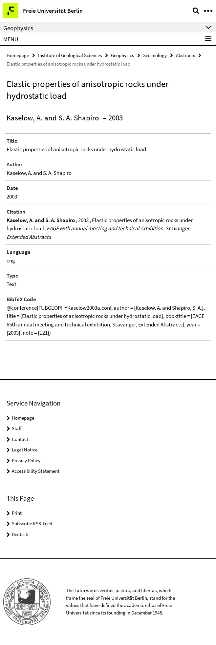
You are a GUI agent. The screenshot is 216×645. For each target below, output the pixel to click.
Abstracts (185, 55)
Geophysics (122, 55)
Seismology (155, 55)
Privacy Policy (26, 460)
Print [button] (17, 513)
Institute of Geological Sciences (70, 55)
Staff (17, 428)
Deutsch (20, 534)
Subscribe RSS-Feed (32, 523)
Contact (20, 439)
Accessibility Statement (35, 471)
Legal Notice (24, 450)
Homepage (18, 55)
